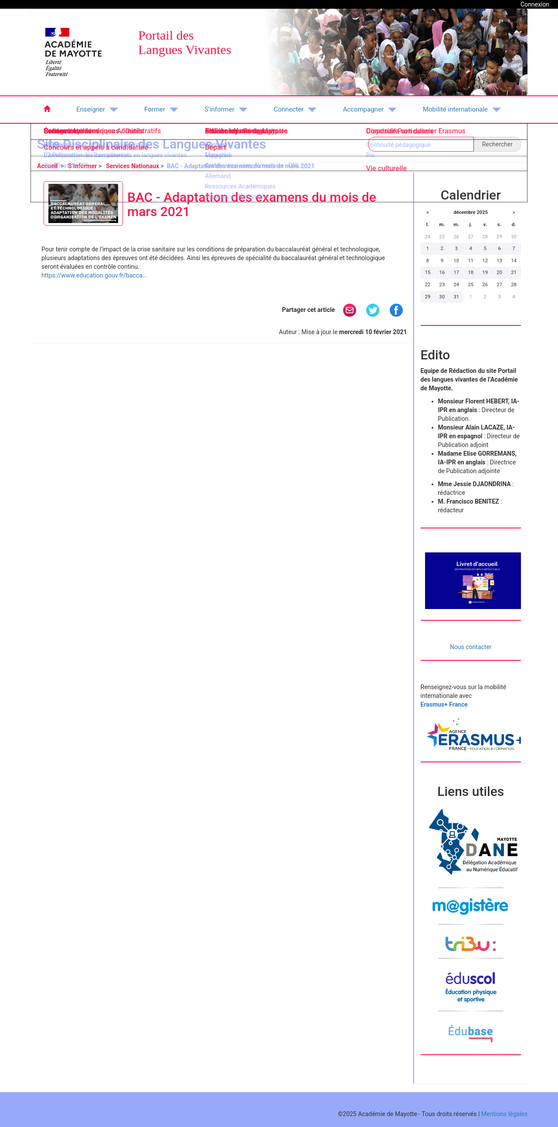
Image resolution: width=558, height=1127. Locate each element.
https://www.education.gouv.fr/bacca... (94, 275)
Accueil (48, 165)
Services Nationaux (132, 165)
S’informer (82, 165)
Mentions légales (504, 1113)
